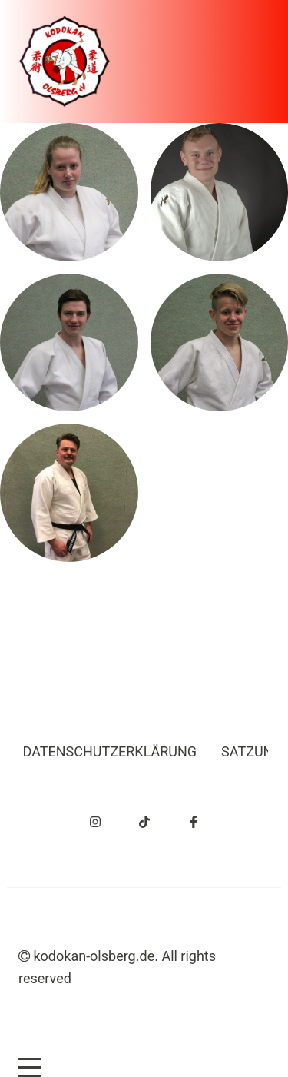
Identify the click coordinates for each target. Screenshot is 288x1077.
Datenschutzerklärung (110, 751)
